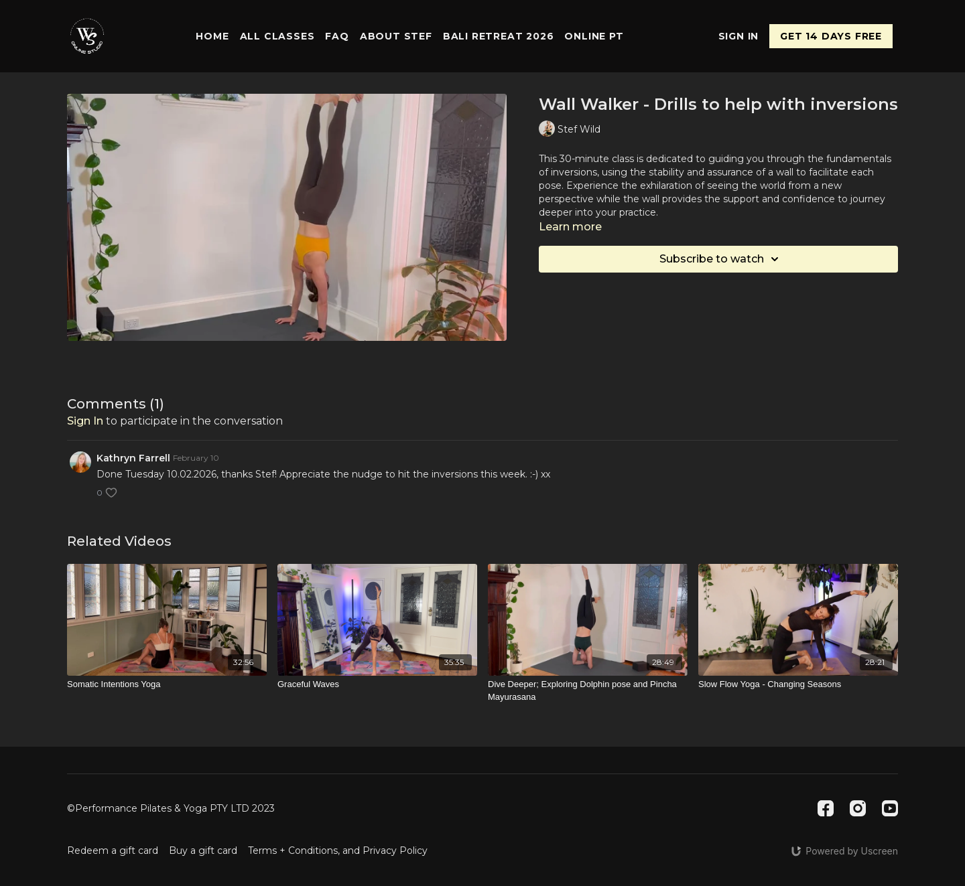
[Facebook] (826, 808)
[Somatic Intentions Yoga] (167, 684)
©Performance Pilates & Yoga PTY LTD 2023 (171, 808)
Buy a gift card (203, 850)
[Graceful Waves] (377, 684)
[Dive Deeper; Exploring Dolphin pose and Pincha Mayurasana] (588, 691)
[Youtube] (890, 808)
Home (212, 36)
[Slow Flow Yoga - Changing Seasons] (798, 684)
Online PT (593, 36)
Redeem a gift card (112, 850)
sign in (85, 421)
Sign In (738, 36)
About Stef (396, 36)
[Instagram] (858, 808)
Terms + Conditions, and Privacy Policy (338, 850)
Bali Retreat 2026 (498, 36)
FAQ (336, 36)
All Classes (277, 36)
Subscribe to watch (721, 259)
